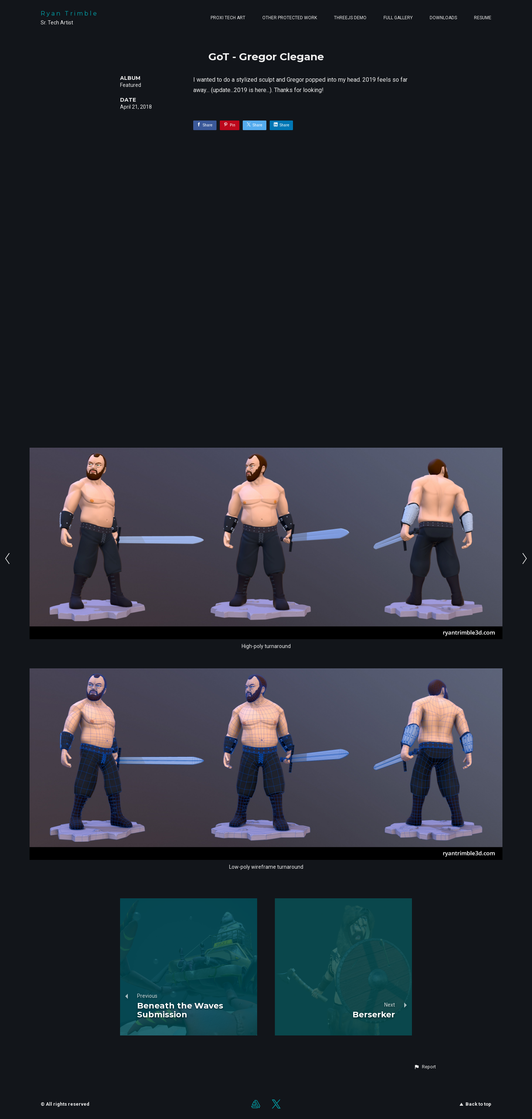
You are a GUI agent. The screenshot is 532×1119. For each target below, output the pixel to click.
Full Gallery (398, 17)
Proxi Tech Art (228, 17)
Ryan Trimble (69, 13)
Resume (482, 17)
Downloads (443, 17)
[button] (425, 1067)
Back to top (475, 1104)
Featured (130, 85)
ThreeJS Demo (350, 17)
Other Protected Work (289, 17)
